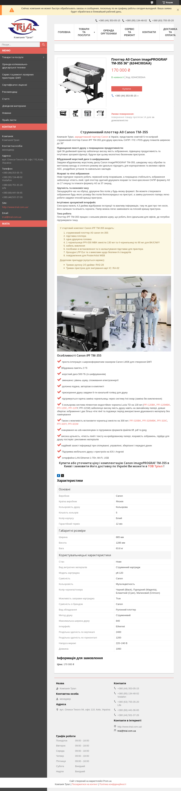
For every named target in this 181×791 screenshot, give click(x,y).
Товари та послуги (12, 57)
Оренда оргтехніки (109, 32)
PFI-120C (62, 408)
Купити (127, 88)
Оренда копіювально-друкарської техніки (15, 66)
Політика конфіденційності (112, 784)
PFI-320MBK (149, 420)
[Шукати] (43, 44)
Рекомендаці (9, 91)
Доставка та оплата (170, 32)
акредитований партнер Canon (91, 136)
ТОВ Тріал (155, 466)
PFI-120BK (149, 404)
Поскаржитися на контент (85, 784)
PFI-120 (72, 408)
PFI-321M (73, 424)
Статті (5, 98)
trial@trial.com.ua (11, 217)
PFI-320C (162, 420)
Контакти (149, 32)
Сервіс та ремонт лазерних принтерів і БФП (18, 76)
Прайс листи (9, 120)
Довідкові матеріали (14, 105)
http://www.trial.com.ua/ (15, 207)
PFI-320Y (62, 424)
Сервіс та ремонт (129, 32)
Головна (64, 32)
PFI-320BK (135, 420)
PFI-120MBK (163, 404)
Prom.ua (107, 781)
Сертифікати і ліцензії (14, 84)
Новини (6, 113)
